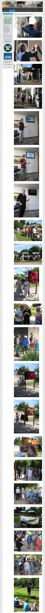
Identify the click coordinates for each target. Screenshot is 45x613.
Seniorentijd (24, 10)
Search (12, 0)
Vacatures (35, 10)
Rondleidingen (22, 8)
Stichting (9, 8)
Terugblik (18, 10)
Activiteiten (12, 10)
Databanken (6, 10)
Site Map (9, 0)
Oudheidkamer (15, 8)
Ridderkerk (35, 8)
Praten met (30, 10)
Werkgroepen (29, 8)
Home (4, 8)
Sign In (14, 0)
